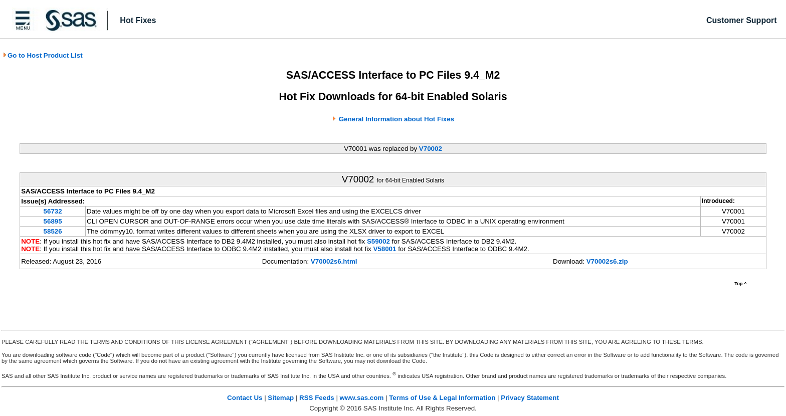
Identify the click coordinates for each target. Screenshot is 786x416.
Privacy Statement (530, 397)
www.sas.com (362, 397)
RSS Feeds (316, 397)
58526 (53, 231)
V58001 (384, 249)
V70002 (430, 148)
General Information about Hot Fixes (396, 119)
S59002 (378, 241)
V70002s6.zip (607, 261)
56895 (53, 221)
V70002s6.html (334, 261)
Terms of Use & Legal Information (442, 397)
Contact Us (244, 397)
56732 (53, 211)
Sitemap (281, 397)
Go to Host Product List (43, 55)
